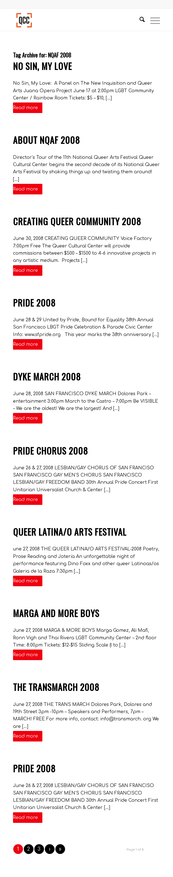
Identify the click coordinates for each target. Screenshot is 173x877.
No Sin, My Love (42, 65)
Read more (27, 107)
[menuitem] (139, 20)
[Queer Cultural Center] (72, 20)
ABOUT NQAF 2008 (46, 139)
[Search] (139, 20)
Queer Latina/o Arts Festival (69, 531)
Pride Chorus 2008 (50, 450)
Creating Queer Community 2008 (77, 221)
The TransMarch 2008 (56, 686)
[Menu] (152, 20)
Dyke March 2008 (47, 376)
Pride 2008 (34, 302)
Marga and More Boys (56, 613)
